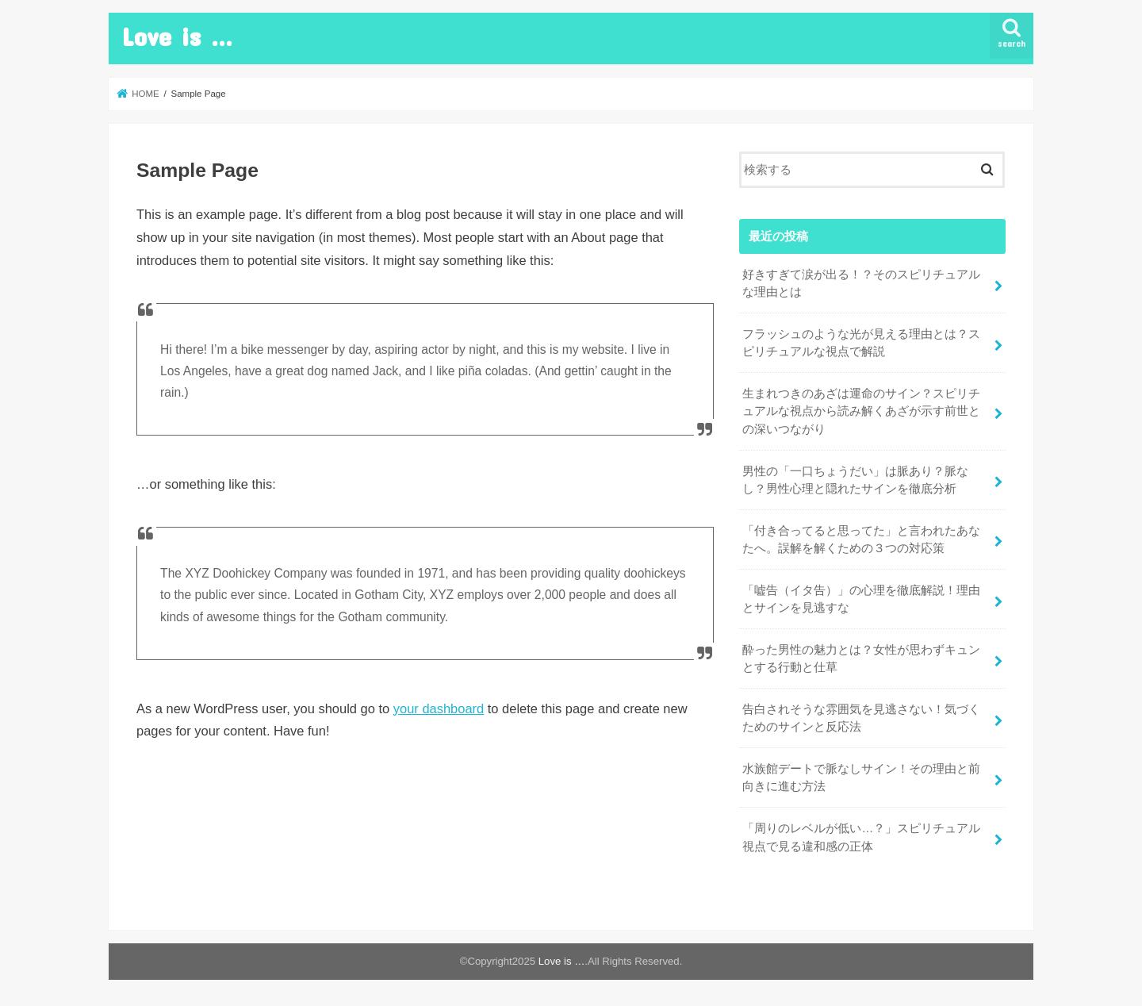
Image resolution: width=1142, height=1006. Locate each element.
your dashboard (438, 708)
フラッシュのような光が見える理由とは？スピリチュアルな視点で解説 (861, 343)
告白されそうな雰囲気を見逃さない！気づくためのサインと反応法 (861, 718)
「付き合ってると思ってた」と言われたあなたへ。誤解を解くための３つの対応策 (861, 539)
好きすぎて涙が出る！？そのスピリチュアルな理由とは (861, 283)
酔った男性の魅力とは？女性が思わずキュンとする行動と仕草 (861, 658)
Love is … (176, 36)
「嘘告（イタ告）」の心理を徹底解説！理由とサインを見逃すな (861, 599)
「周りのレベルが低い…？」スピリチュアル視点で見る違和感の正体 (861, 837)
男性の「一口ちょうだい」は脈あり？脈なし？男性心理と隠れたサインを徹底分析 (855, 480)
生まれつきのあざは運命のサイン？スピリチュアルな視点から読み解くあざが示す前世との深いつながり (861, 411)
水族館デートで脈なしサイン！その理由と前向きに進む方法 (861, 777)
